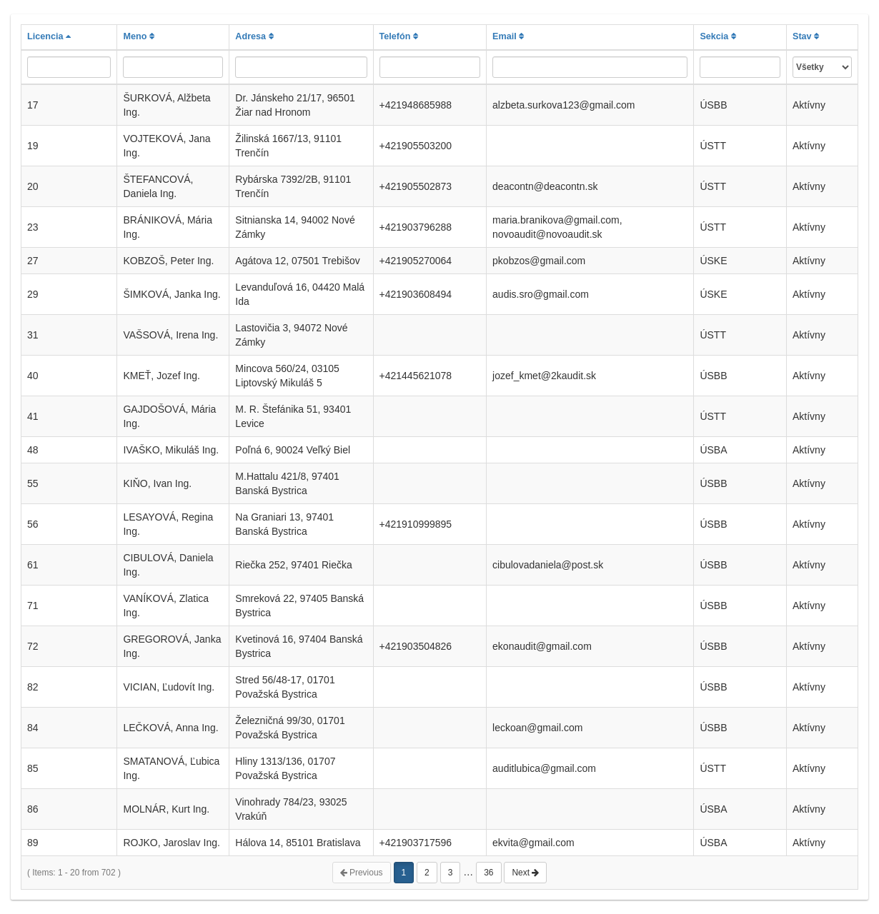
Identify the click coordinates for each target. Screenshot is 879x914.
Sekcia (717, 36)
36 (488, 873)
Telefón (398, 36)
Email (508, 36)
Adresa (254, 36)
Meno (138, 36)
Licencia (49, 36)
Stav (806, 36)
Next (525, 873)
